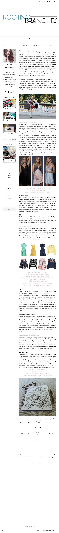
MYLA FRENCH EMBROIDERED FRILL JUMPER (37, 285)
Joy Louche (41, 232)
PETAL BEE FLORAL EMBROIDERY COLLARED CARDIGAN (37, 278)
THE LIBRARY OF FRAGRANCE (29, 335)
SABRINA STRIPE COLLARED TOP (37, 282)
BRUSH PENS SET (37, 371)
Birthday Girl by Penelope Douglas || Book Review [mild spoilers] (10, 120)
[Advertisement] (37, 512)
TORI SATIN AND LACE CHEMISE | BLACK (37, 188)
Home (2, 530)
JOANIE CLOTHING (25, 226)
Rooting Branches (45, 530)
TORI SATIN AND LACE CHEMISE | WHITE (37, 192)
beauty (23, 433)
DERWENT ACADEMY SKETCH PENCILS (37, 373)
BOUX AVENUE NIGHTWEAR (28, 122)
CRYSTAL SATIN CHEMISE (37, 190)
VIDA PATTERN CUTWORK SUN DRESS (37, 274)
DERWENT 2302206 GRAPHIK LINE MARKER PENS (37, 375)
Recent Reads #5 (9, 133)
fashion (27, 433)
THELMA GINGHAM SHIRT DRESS (37, 272)
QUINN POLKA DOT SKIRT (37, 280)
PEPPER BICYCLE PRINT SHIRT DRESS (37, 276)
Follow (4, 45)
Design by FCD (53, 530)
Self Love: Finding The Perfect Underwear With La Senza (10, 108)
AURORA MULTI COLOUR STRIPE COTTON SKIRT (37, 283)
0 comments (50, 433)
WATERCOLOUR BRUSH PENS (37, 369)
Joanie (43, 234)
